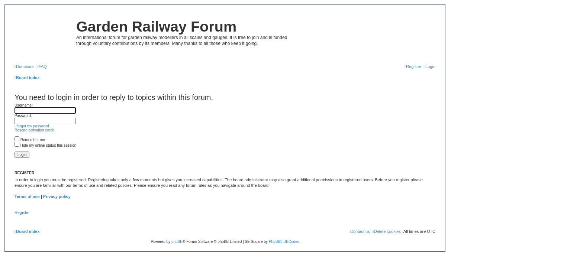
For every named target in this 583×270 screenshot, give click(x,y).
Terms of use (27, 196)
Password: (23, 116)
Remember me (30, 140)
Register (22, 212)
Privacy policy (57, 196)
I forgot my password (32, 126)
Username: (24, 105)
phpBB (177, 242)
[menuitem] (25, 66)
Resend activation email (34, 130)
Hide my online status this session (45, 145)
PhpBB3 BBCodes (284, 242)
